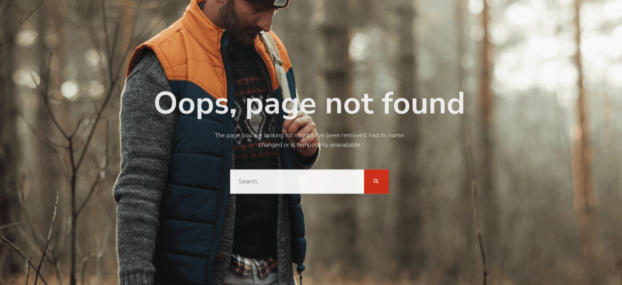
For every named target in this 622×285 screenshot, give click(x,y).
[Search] (376, 181)
